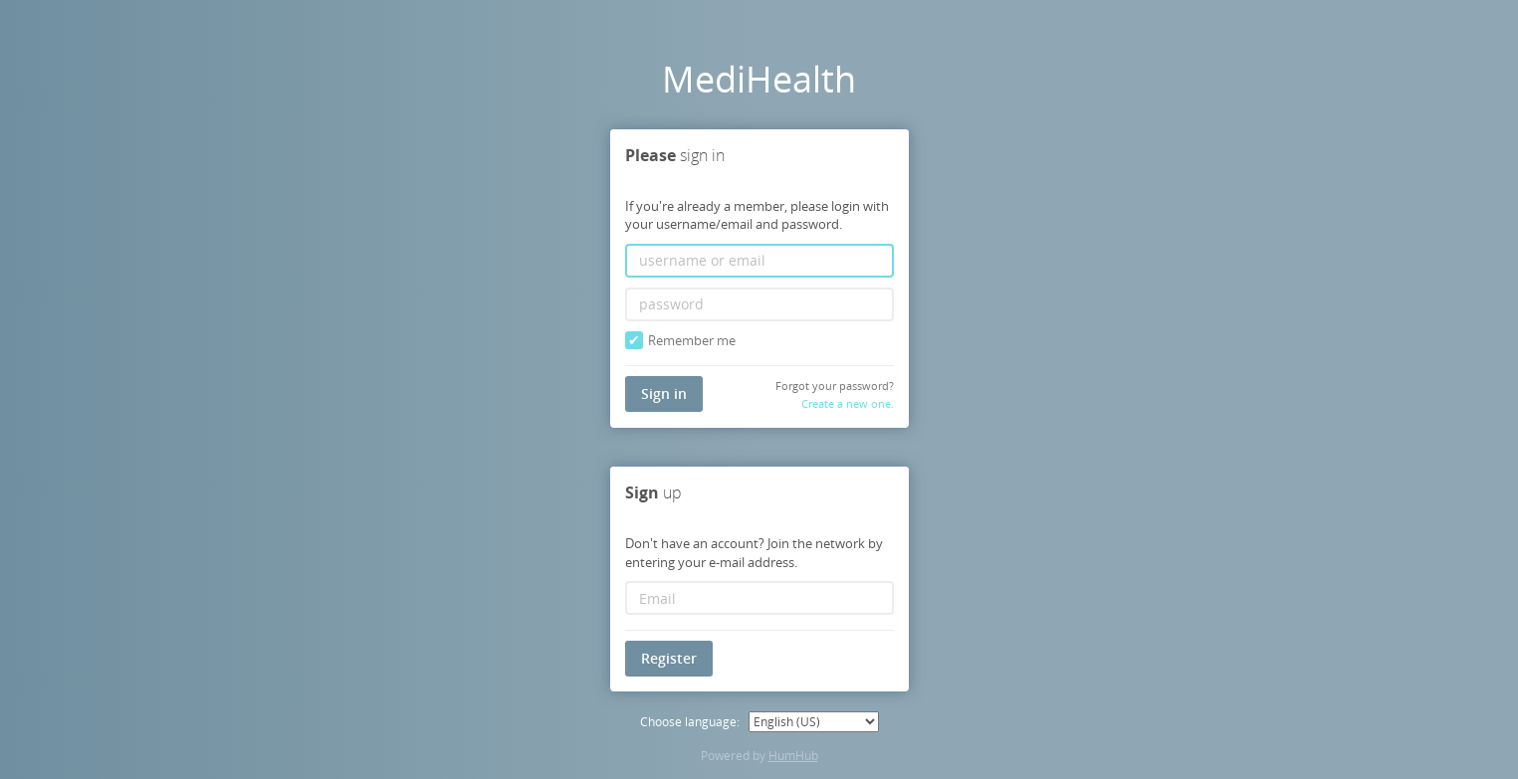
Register (669, 658)
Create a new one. (847, 403)
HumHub (793, 755)
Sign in (664, 392)
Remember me (680, 340)
